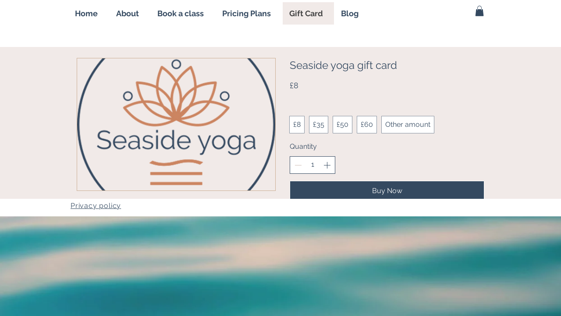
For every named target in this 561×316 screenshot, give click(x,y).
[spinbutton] (312, 164)
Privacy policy (96, 205)
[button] (479, 11)
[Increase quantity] (327, 165)
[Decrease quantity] (298, 165)
